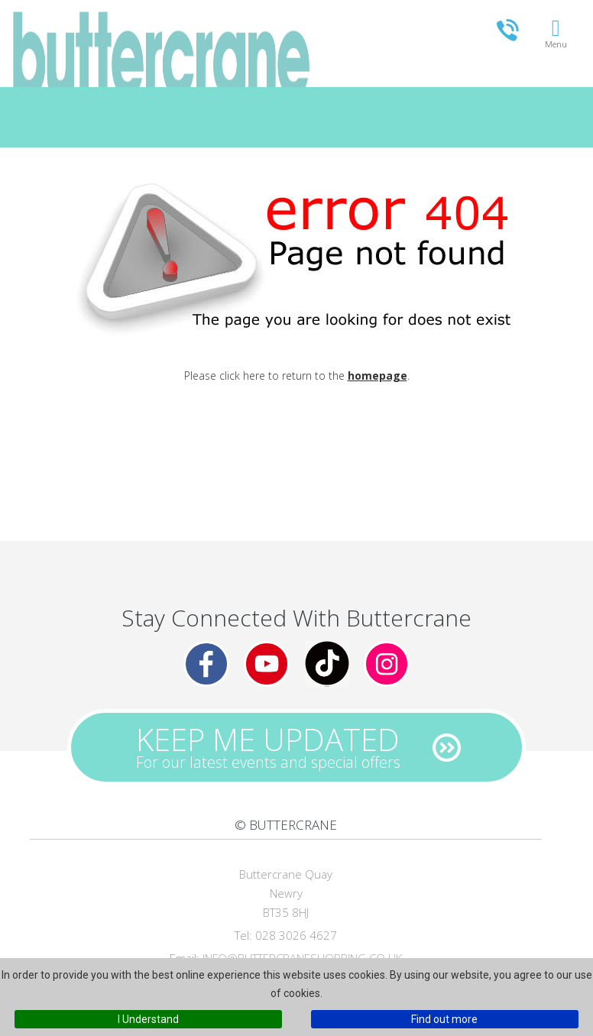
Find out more (444, 1019)
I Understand (148, 1019)
